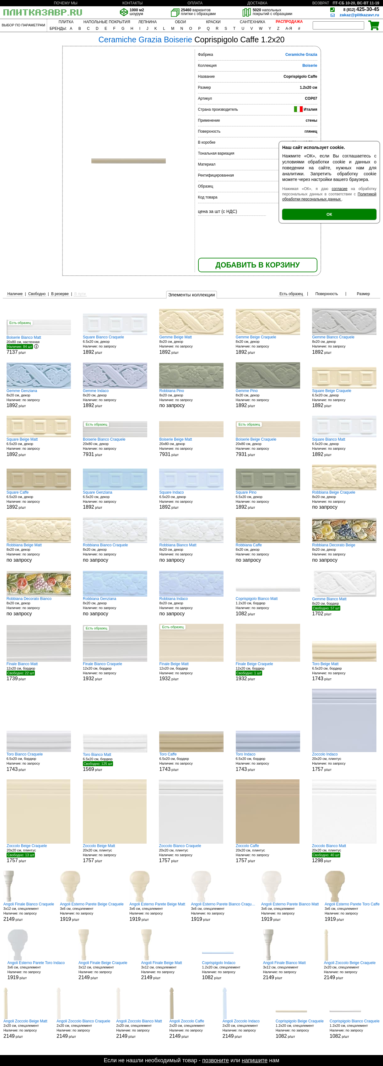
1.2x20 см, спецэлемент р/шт (225, 970)
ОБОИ (180, 22)
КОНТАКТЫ (132, 3)
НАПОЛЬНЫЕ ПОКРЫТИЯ (107, 22)
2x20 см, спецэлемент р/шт (350, 970)
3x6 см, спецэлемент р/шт (92, 912)
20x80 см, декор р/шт (115, 447)
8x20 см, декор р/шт (191, 345)
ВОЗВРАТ (320, 3)
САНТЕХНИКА (252, 22)
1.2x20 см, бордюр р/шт (268, 606)
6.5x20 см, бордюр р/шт (344, 671)
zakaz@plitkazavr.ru (359, 15)
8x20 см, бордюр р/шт (344, 606)
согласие (340, 189)
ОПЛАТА (194, 3)
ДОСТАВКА (257, 3)
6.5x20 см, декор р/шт (115, 345)
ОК (329, 214)
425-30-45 (361, 9)
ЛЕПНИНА (147, 22)
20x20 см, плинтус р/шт (344, 762)
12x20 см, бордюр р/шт (39, 671)
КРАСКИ (213, 22)
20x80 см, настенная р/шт (39, 345)
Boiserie (309, 65)
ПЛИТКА (66, 22)
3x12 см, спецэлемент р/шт (28, 912)
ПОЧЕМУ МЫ (65, 3)
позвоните (215, 1060)
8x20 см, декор (191, 398)
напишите (254, 1060)
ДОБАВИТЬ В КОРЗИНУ (257, 265)
